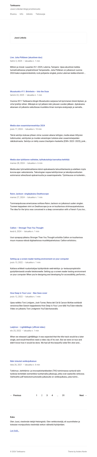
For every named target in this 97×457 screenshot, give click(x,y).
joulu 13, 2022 (16, 262)
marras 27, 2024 (17, 197)
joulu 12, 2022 (16, 296)
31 (63, 395)
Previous (15, 395)
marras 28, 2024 (17, 163)
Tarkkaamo (15, 5)
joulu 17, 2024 (16, 129)
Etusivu (13, 14)
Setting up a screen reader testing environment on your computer (39, 259)
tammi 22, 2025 (17, 95)
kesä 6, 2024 (15, 231)
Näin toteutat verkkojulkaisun (23, 361)
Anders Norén (81, 452)
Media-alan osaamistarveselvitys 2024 (27, 125)
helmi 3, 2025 (16, 61)
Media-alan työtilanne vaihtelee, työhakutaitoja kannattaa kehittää (39, 159)
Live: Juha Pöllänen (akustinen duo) (26, 57)
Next (83, 395)
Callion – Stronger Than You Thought (26, 228)
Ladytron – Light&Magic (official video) (27, 327)
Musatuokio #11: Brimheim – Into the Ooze (29, 91)
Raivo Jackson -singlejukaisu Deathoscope (29, 194)
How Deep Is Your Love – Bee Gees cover (28, 293)
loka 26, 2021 (16, 365)
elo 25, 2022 (15, 330)
